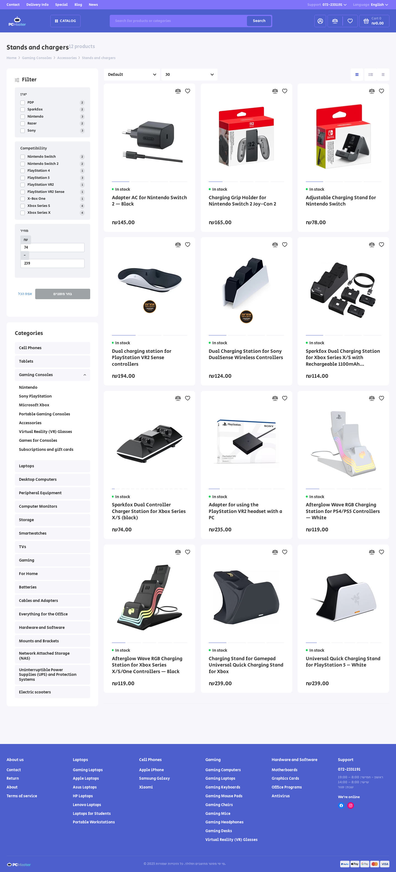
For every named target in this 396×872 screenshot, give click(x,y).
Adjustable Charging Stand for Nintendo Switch (341, 201)
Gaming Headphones (224, 822)
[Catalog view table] (383, 74)
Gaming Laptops (88, 770)
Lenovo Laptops (87, 805)
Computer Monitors (38, 506)
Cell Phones (30, 348)
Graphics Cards (285, 778)
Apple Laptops (86, 778)
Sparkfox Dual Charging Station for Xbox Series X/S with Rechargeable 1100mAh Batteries (343, 358)
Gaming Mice (217, 814)
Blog (78, 4)
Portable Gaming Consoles (44, 414)
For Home (28, 574)
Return (13, 778)
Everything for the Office (43, 614)
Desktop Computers (38, 479)
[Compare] (335, 21)
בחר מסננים (62, 294)
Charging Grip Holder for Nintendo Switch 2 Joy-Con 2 (242, 201)
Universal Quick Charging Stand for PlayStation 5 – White (343, 662)
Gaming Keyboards (222, 787)
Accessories (30, 423)
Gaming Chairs (219, 805)
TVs (22, 547)
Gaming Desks (218, 831)
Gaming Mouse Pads (224, 796)
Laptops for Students (92, 814)
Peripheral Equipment (40, 493)
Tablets (26, 361)
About (12, 787)
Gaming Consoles (52, 375)
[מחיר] (52, 247)
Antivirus (281, 796)
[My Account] (320, 21)
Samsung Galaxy (154, 778)
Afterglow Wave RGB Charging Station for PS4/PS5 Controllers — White (343, 511)
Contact (13, 4)
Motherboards (285, 770)
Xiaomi (146, 787)
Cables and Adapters (38, 601)
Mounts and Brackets (39, 641)
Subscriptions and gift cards (46, 449)
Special (61, 4)
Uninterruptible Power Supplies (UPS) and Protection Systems (47, 674)
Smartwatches (32, 533)
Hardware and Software (42, 628)
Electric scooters (35, 692)
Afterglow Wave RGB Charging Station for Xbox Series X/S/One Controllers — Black (147, 665)
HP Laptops (83, 796)
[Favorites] (350, 21)
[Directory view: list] (370, 74)
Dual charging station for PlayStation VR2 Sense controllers (141, 358)
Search (259, 21)
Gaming (26, 560)
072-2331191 (327, 4)
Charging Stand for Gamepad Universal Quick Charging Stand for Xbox (246, 665)
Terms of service (22, 796)
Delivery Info (37, 4)
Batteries (28, 587)
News (93, 4)
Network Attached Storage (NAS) (44, 656)
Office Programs (287, 787)
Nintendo (28, 387)
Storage (26, 520)
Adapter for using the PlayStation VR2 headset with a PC (245, 511)
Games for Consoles (38, 440)
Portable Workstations (94, 822)
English (370, 4)
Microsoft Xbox (34, 405)
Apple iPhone (151, 770)
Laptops (26, 466)
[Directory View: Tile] (357, 74)
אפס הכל (25, 294)
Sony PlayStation (35, 396)
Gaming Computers (223, 770)
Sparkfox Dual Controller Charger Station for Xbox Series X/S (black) (149, 511)
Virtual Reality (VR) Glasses (45, 432)
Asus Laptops (85, 787)
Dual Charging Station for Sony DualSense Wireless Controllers (246, 355)
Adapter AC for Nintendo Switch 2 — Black (149, 201)
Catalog (65, 21)
